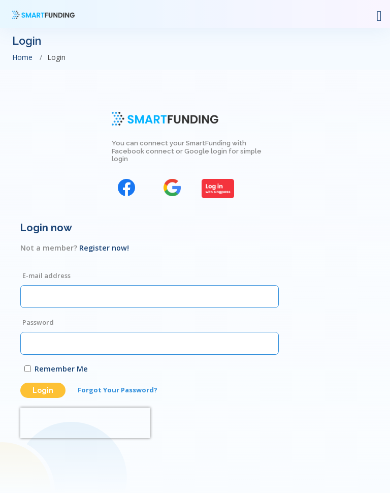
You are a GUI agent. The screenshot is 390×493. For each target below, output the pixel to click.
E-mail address (46, 275)
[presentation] (85, 423)
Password (38, 322)
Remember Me (61, 369)
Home (22, 57)
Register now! (104, 248)
